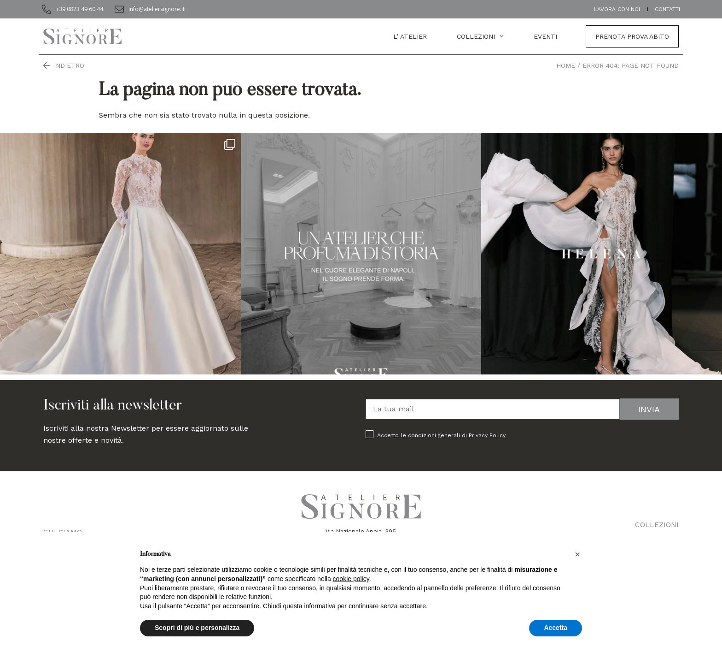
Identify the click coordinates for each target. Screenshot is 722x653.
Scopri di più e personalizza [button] (197, 627)
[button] (577, 554)
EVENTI (545, 36)
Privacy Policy (487, 435)
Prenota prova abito (632, 36)
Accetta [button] (555, 627)
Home (565, 65)
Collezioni (480, 36)
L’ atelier (410, 36)
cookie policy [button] (351, 578)
